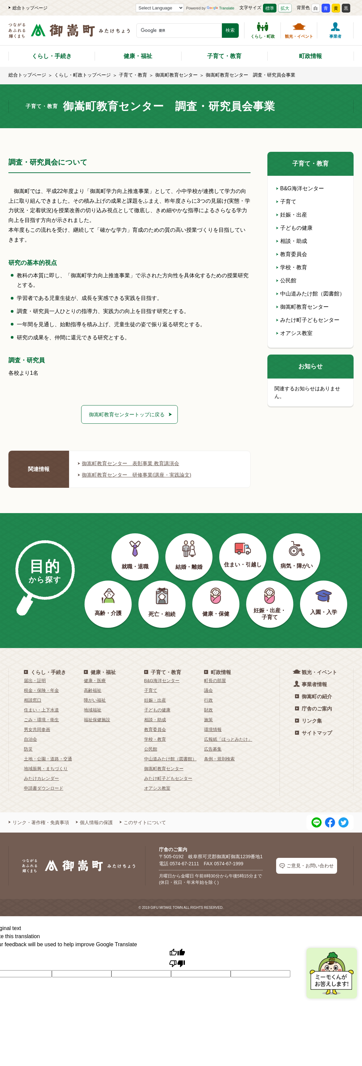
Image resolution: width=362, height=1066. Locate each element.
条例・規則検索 (219, 759)
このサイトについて (143, 823)
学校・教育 (291, 267)
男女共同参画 (37, 730)
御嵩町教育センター (176, 75)
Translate (220, 8)
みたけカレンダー (41, 779)
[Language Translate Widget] (160, 8)
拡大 (285, 8)
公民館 (286, 280)
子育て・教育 (224, 56)
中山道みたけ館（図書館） (310, 294)
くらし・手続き (52, 56)
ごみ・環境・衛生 (41, 720)
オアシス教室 (294, 333)
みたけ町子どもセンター (307, 320)
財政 (208, 710)
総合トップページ (27, 7)
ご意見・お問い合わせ (306, 866)
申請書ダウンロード (43, 788)
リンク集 (308, 721)
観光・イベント (299, 30)
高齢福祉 (92, 691)
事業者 (335, 30)
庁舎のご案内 (313, 709)
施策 (208, 720)
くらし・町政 (263, 30)
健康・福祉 (138, 56)
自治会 (30, 739)
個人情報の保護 (94, 823)
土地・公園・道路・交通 (48, 759)
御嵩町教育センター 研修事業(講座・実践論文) (138, 475)
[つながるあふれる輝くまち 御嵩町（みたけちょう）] (69, 34)
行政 (208, 700)
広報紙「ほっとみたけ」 (228, 739)
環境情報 (213, 730)
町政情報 (310, 56)
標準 (269, 8)
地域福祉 (92, 710)
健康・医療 (95, 681)
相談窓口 (32, 700)
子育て (286, 201)
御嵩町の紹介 (313, 697)
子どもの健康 (294, 228)
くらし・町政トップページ (82, 75)
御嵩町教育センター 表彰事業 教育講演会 (132, 464)
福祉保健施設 (97, 720)
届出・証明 (35, 681)
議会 (208, 691)
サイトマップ (313, 733)
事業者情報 (311, 684)
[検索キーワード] (179, 30)
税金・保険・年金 (41, 691)
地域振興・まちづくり (46, 769)
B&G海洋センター (300, 188)
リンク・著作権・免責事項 (38, 823)
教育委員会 (291, 254)
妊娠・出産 (291, 215)
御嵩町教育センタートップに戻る (127, 414)
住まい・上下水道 (41, 710)
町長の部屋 (215, 681)
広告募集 (213, 749)
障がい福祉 (95, 700)
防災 (28, 749)
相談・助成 (291, 241)
